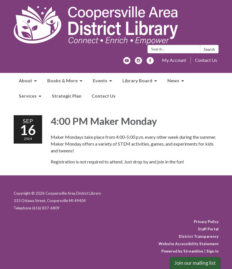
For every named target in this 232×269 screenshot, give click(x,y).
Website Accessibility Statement (189, 243)
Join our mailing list (195, 263)
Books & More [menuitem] (62, 80)
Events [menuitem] (100, 80)
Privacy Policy (206, 221)
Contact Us (206, 60)
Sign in (212, 251)
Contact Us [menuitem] (104, 95)
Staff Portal (208, 229)
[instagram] (138, 62)
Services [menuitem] (28, 95)
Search (209, 49)
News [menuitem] (173, 80)
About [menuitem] (25, 80)
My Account (174, 60)
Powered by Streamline (182, 251)
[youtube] (126, 62)
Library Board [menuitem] (137, 80)
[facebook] (150, 62)
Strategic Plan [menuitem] (66, 95)
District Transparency (199, 236)
